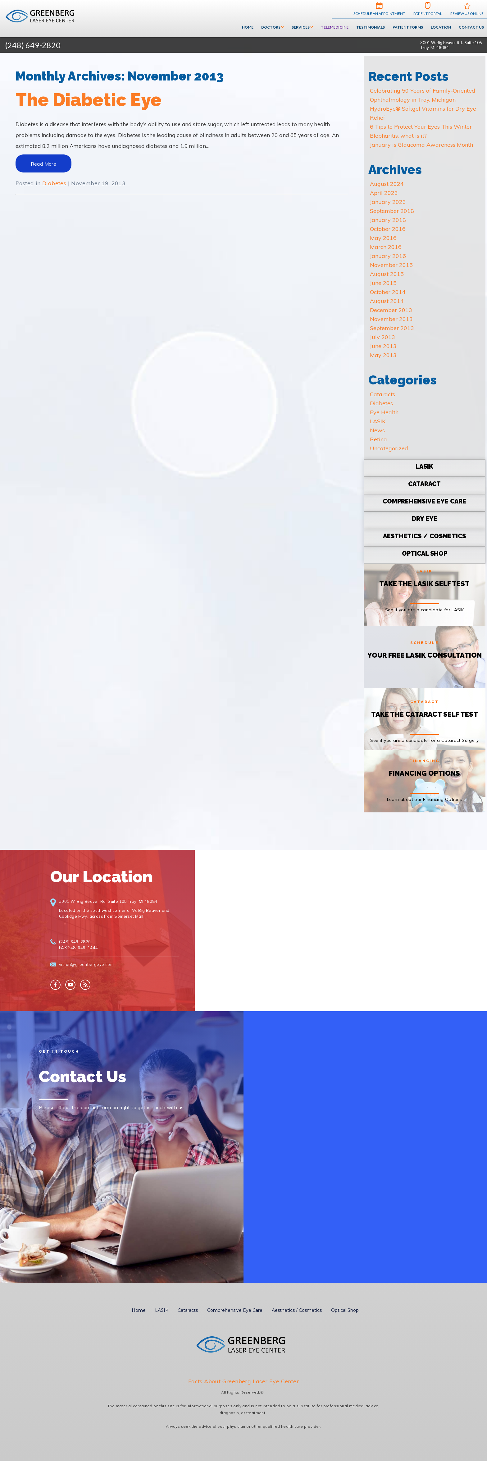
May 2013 (383, 355)
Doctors (270, 27)
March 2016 (386, 246)
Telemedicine (334, 27)
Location (441, 27)
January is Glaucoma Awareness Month (421, 144)
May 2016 (383, 237)
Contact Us (471, 27)
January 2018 (388, 219)
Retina (378, 439)
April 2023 (384, 192)
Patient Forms (408, 27)
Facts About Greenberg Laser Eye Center (243, 1381)
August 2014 (387, 301)
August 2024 (387, 183)
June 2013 (383, 346)
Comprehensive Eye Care (234, 1310)
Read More (44, 164)
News (377, 430)
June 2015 (383, 283)
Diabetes (54, 183)
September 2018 (392, 210)
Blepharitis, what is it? (398, 135)
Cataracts (382, 394)
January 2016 (388, 256)
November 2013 (391, 319)
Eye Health (384, 412)
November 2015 (391, 265)
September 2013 (392, 328)
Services (301, 27)
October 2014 (388, 292)
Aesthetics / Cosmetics (297, 1310)
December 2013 (391, 310)
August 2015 (387, 274)
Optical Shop (345, 1310)
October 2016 (388, 228)
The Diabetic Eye (89, 99)
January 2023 (388, 201)
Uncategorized (389, 448)
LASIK (377, 421)
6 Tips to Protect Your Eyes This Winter (421, 126)
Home (247, 27)
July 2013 (382, 337)
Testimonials (370, 27)
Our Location (101, 876)
